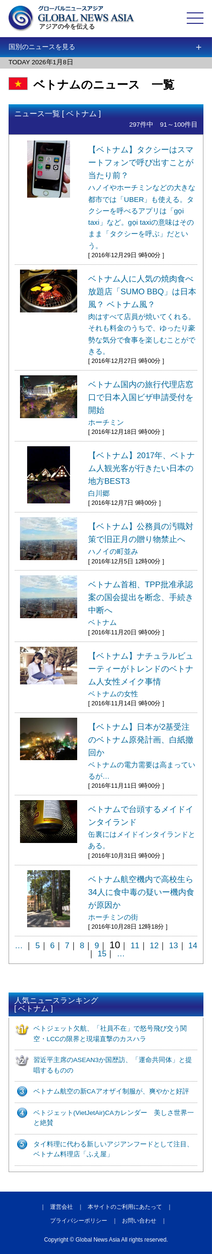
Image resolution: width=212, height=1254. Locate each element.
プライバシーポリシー (78, 1220)
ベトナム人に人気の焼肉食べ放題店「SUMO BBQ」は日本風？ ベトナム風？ (142, 314)
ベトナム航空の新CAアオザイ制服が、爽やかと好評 (111, 1091)
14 (192, 945)
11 (135, 945)
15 (102, 953)
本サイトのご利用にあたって (125, 1207)
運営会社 (61, 1207)
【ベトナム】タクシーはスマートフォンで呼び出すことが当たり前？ (141, 197)
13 (173, 945)
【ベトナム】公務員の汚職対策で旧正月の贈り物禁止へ (140, 538)
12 (154, 945)
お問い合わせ (139, 1220)
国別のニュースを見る (42, 46)
